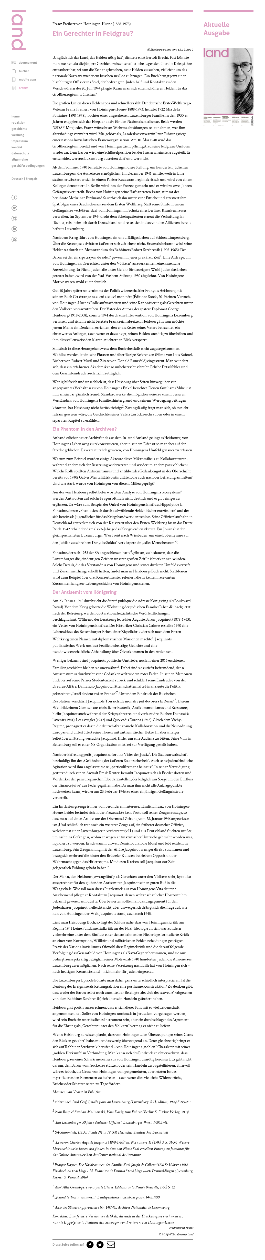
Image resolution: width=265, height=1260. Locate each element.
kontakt (17, 147)
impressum (20, 141)
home (16, 116)
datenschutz (20, 153)
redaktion (18, 122)
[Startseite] (19, 48)
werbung (18, 135)
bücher (24, 71)
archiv (23, 88)
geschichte (19, 129)
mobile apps (28, 79)
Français (32, 179)
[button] (110, 1244)
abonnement (28, 62)
